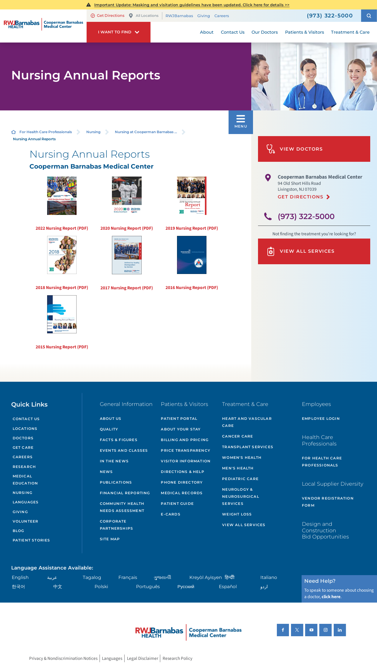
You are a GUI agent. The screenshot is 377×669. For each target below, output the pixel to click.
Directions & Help (182, 471)
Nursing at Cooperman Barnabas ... (146, 132)
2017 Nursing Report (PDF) (126, 263)
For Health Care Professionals (45, 132)
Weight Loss (237, 514)
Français (127, 577)
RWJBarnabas (179, 16)
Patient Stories (31, 540)
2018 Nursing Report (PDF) (62, 263)
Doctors (23, 438)
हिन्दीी (229, 577)
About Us (111, 418)
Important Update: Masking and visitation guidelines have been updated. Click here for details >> (192, 4)
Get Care (23, 447)
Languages (26, 502)
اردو (264, 586)
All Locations (143, 15)
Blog (18, 530)
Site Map (110, 539)
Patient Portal (179, 418)
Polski (101, 586)
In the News (114, 461)
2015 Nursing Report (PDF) (62, 322)
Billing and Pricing (185, 440)
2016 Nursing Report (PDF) (192, 263)
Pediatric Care (240, 479)
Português (148, 586)
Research (24, 466)
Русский (186, 586)
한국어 (18, 586)
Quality (109, 429)
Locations (25, 428)
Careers (221, 16)
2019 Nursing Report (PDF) (192, 204)
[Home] (43, 26)
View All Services (300, 251)
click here (331, 596)
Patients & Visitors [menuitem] (304, 32)
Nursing (93, 132)
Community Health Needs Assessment (122, 507)
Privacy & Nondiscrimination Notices (63, 658)
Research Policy (177, 658)
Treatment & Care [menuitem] (350, 32)
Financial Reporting (125, 493)
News (106, 471)
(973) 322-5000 (306, 216)
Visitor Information (186, 461)
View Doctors (294, 149)
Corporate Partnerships (116, 525)
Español (228, 586)
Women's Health (242, 457)
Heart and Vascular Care (247, 422)
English (20, 577)
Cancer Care (237, 436)
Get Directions (107, 15)
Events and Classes (124, 450)
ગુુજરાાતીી (162, 577)
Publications (116, 482)
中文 (57, 586)
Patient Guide (177, 503)
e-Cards (170, 514)
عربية (52, 577)
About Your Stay (181, 429)
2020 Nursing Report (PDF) (126, 204)
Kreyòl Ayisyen (205, 577)
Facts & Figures (119, 440)
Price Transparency (185, 450)
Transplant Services (247, 447)
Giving (203, 16)
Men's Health (238, 468)
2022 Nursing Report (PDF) (62, 204)
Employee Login (321, 418)
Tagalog (92, 577)
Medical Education (25, 479)
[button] (369, 15)
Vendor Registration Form (328, 502)
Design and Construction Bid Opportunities (325, 530)
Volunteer (26, 521)
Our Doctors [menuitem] (265, 32)
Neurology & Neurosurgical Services (240, 496)
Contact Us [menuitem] (232, 32)
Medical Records (182, 493)
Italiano (268, 577)
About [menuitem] (207, 32)
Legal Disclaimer (142, 658)
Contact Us (26, 419)
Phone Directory (182, 482)
